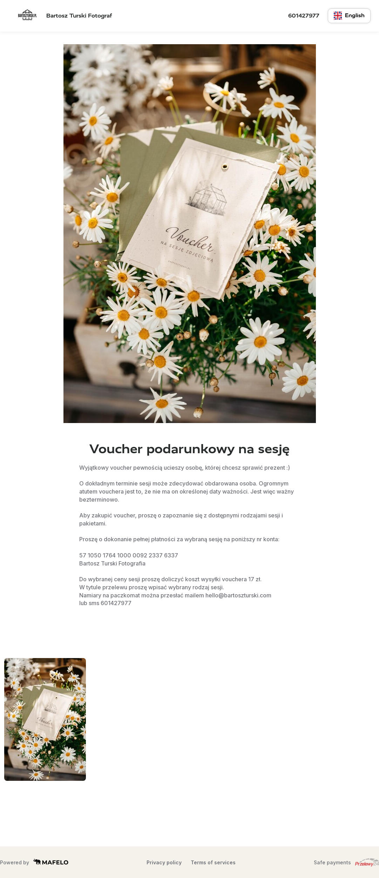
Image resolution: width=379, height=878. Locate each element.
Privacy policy (164, 862)
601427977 (303, 15)
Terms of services (213, 862)
